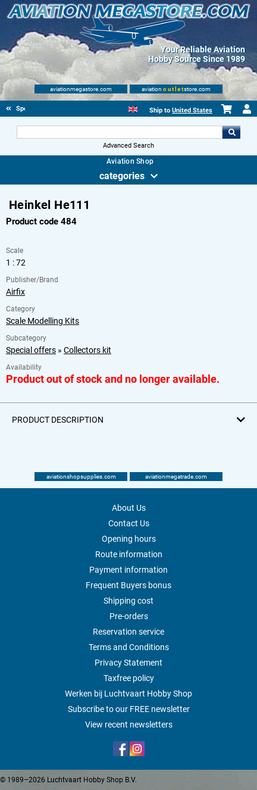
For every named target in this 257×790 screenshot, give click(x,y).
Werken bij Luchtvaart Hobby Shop (128, 693)
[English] (132, 108)
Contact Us (128, 523)
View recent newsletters (129, 724)
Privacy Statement (128, 662)
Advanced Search (128, 145)
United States (192, 110)
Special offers (31, 350)
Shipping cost (128, 600)
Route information (128, 554)
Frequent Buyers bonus (128, 585)
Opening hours (129, 539)
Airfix (15, 291)
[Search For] (120, 132)
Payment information (128, 569)
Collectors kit (87, 350)
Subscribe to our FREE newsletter (129, 709)
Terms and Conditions (129, 647)
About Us (129, 508)
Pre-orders (128, 616)
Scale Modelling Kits (42, 321)
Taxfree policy (129, 678)
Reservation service (128, 631)
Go (231, 132)
